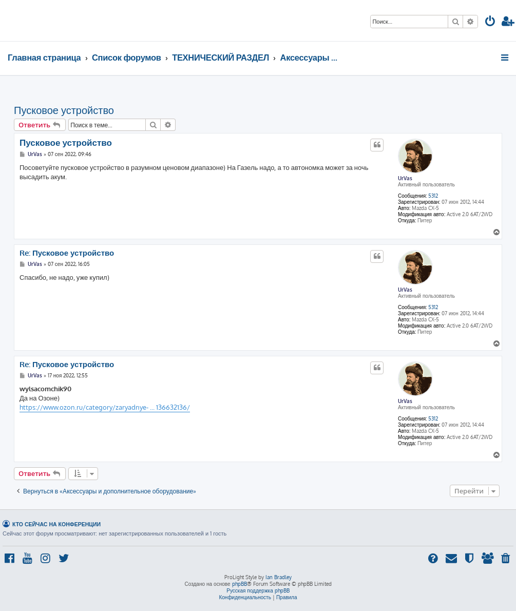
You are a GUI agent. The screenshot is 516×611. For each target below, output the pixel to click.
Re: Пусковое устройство (67, 253)
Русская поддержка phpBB (258, 590)
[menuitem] (490, 22)
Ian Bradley (278, 577)
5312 (433, 196)
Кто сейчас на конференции (56, 524)
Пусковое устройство (64, 110)
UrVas (405, 178)
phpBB (239, 584)
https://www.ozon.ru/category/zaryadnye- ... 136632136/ (105, 407)
